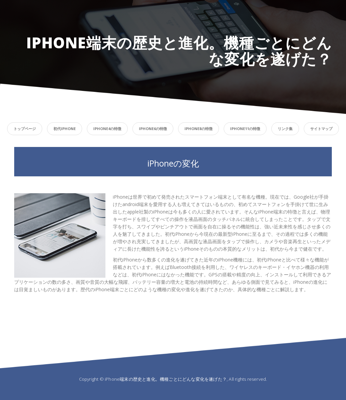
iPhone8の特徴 (198, 128)
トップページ (25, 128)
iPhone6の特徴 (153, 128)
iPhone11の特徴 (245, 128)
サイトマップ (321, 128)
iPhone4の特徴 (107, 128)
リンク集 (285, 128)
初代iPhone (64, 128)
